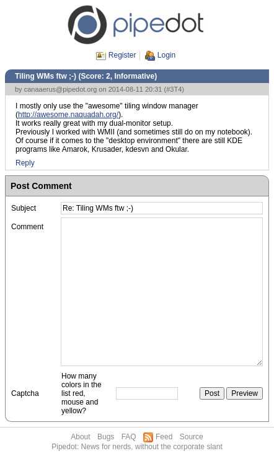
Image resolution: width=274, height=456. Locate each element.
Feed (164, 436)
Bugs (105, 436)
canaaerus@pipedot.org (60, 89)
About (80, 436)
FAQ (129, 436)
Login (166, 55)
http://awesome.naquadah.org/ (68, 114)
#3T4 (174, 89)
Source (191, 436)
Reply (25, 163)
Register (122, 55)
